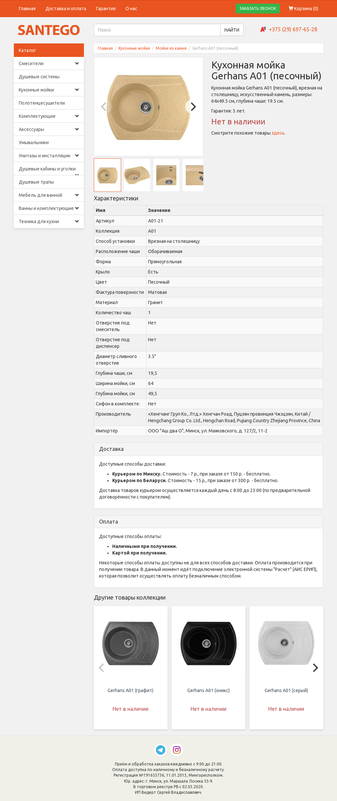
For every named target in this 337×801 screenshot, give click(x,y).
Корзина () (303, 8)
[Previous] (104, 106)
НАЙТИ (231, 30)
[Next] (192, 106)
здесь (278, 133)
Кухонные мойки (49, 90)
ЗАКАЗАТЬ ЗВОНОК (257, 8)
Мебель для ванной (49, 195)
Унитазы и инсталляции (49, 156)
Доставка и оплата (65, 8)
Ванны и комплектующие (49, 208)
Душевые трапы (36, 182)
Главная (27, 8)
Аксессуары (49, 129)
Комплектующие (49, 116)
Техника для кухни (49, 221)
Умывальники (34, 142)
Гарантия (106, 8)
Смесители (49, 63)
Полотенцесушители (42, 103)
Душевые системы (39, 76)
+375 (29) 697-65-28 (293, 29)
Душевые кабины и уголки (49, 170)
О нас (131, 8)
